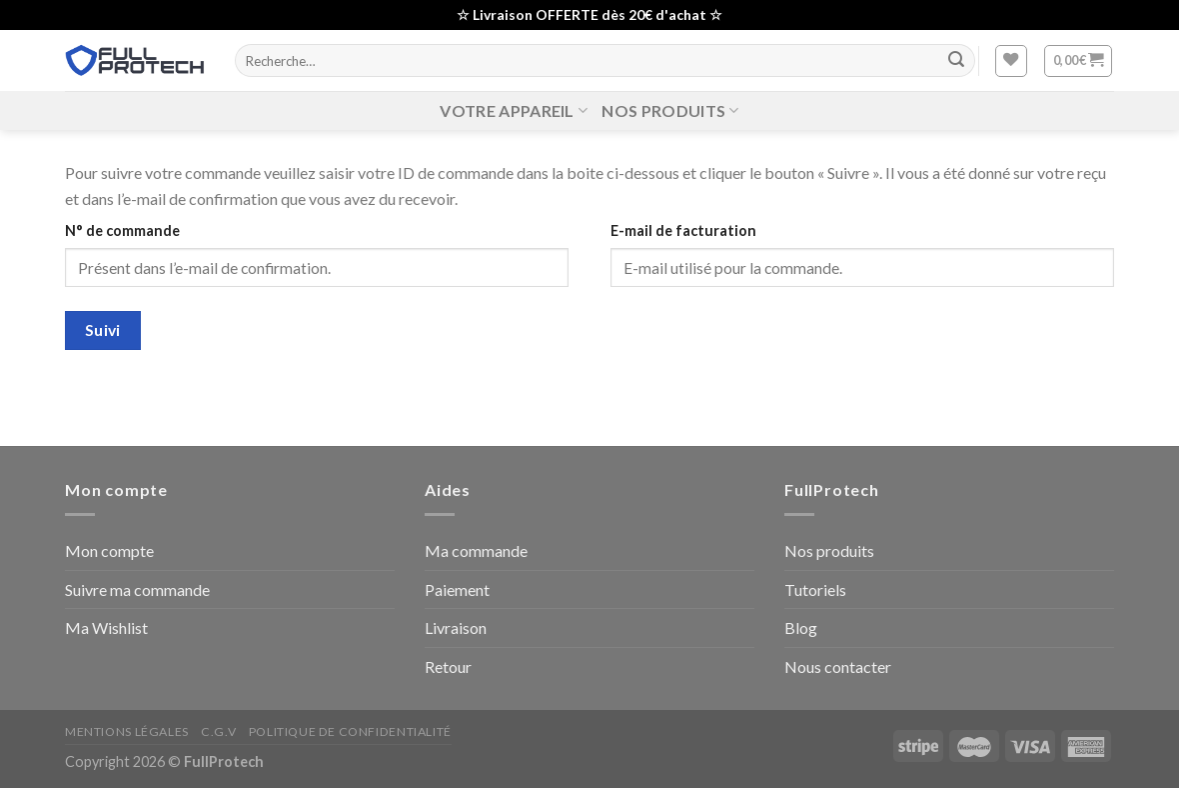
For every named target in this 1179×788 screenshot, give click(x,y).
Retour (448, 666)
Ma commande (476, 550)
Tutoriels (815, 589)
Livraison (456, 627)
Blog (800, 627)
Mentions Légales (127, 731)
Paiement (457, 589)
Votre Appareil (514, 111)
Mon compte (109, 550)
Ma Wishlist (106, 627)
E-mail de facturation (683, 230)
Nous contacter (837, 666)
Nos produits (669, 111)
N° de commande (122, 230)
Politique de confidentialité (350, 731)
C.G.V (218, 731)
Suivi (103, 330)
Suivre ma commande (137, 589)
